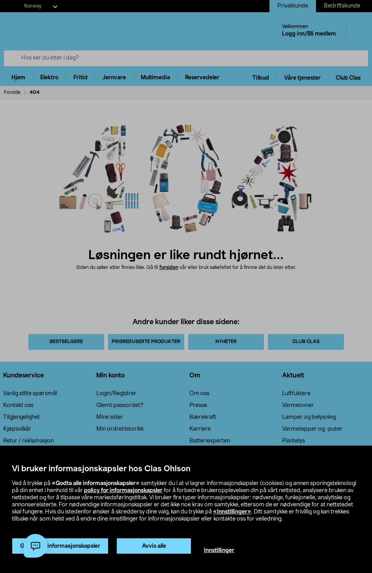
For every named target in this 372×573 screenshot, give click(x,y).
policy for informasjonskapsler (123, 490)
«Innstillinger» (232, 512)
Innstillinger (219, 550)
